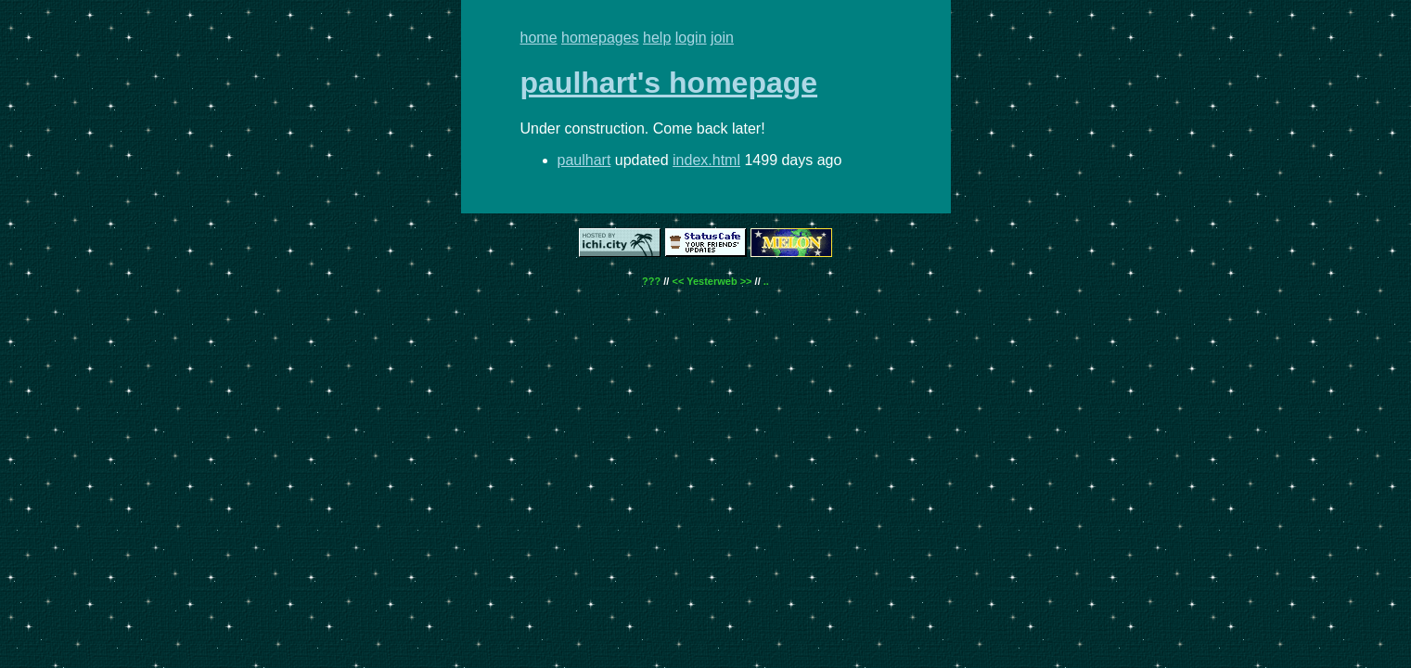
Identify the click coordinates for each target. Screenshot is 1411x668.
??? (651, 281)
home (539, 37)
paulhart (584, 160)
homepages (600, 37)
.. (766, 281)
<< (678, 281)
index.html (706, 160)
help (657, 37)
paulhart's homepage (669, 82)
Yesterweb (711, 281)
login (691, 37)
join (722, 37)
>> (746, 281)
